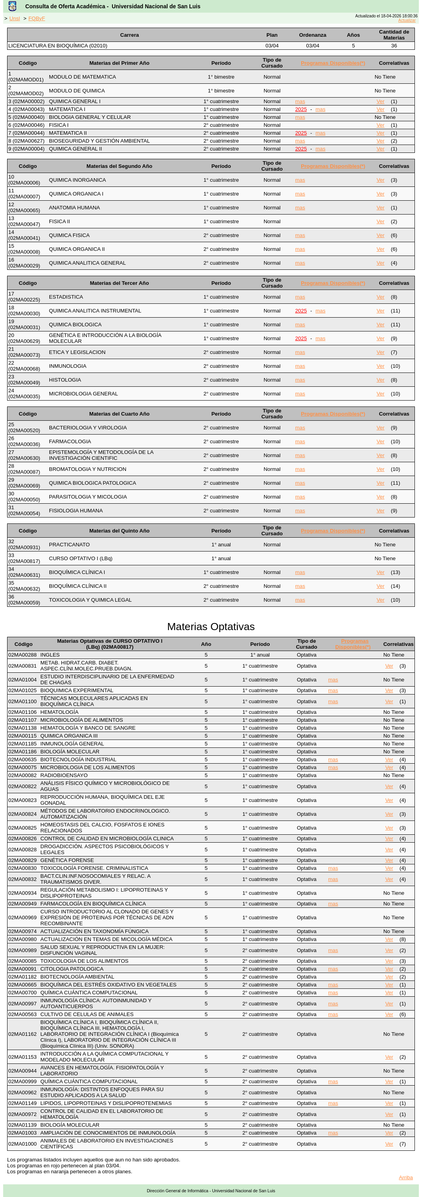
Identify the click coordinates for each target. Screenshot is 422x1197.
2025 (301, 109)
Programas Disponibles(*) (333, 63)
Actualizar (407, 20)
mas (300, 101)
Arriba (406, 1177)
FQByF (36, 18)
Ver (380, 101)
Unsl (14, 18)
